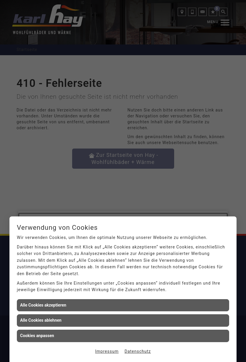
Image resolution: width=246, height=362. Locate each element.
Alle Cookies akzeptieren (43, 305)
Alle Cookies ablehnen (41, 320)
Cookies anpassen (37, 335)
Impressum (107, 351)
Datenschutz (137, 351)
